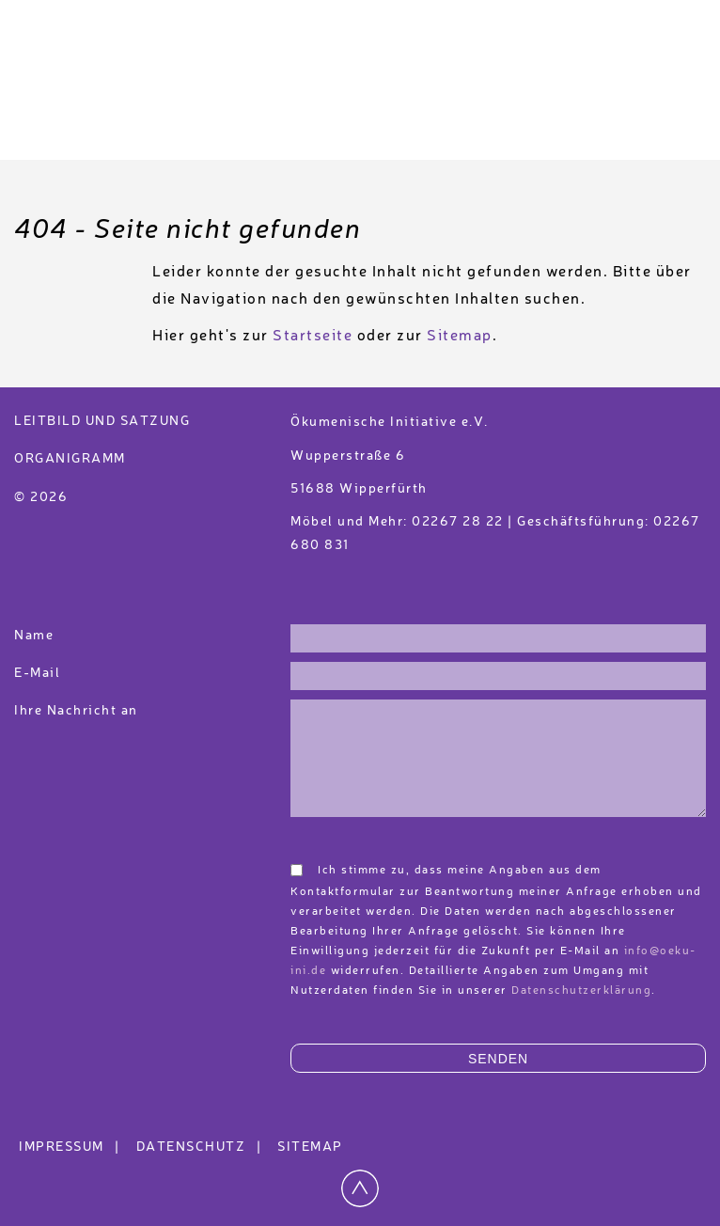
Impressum (72, 1147)
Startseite (312, 336)
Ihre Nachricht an (78, 710)
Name (34, 635)
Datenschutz (201, 1147)
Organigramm (70, 458)
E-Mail (37, 673)
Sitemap (460, 336)
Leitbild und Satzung (102, 421)
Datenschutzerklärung (581, 991)
